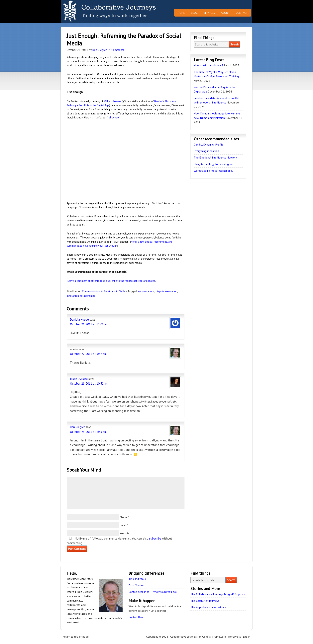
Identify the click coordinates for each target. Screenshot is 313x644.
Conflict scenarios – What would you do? (153, 592)
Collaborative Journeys (96, 11)
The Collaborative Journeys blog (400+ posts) (218, 594)
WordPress (234, 636)
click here (114, 117)
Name (123, 517)
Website (125, 533)
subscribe (155, 538)
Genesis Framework (214, 636)
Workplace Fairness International (213, 170)
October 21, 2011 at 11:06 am (89, 324)
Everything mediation (206, 151)
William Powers (112, 101)
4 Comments (116, 50)
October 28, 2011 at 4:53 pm (88, 432)
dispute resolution (166, 291)
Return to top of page (76, 636)
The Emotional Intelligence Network (215, 157)
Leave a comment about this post (86, 281)
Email (123, 525)
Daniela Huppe (79, 319)
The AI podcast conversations (208, 607)
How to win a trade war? (208, 65)
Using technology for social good (214, 164)
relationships (87, 295)
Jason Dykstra (79, 379)
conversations (146, 291)
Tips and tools (137, 579)
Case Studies (136, 585)
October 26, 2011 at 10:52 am (89, 383)
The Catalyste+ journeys (204, 601)
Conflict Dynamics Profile (209, 144)
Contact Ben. (136, 617)
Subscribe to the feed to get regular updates (130, 281)
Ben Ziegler (99, 50)
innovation (73, 295)
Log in (246, 636)
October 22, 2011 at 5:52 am (88, 354)
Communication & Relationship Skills (103, 291)
